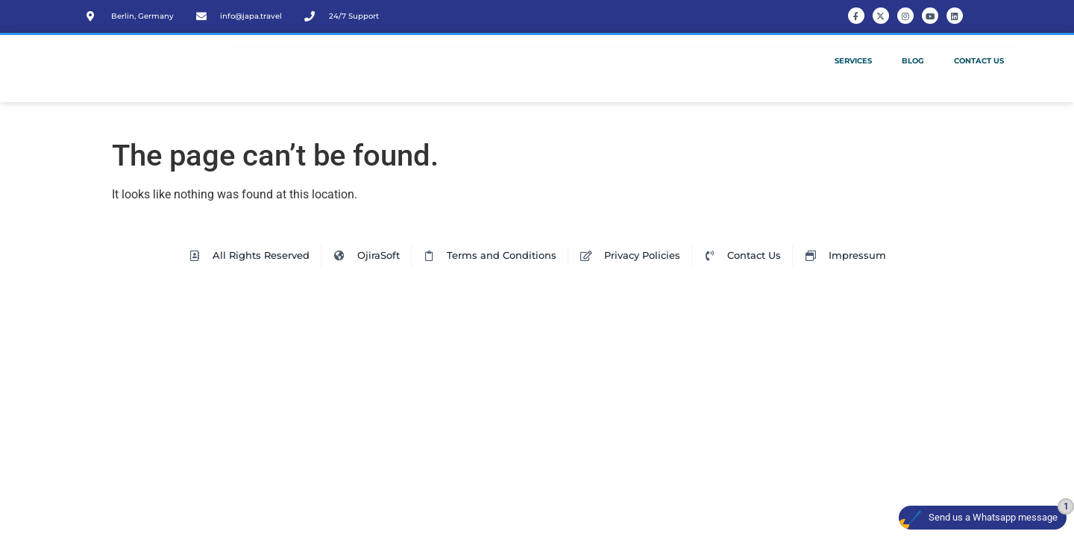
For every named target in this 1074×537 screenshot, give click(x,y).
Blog (913, 61)
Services (853, 61)
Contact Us (979, 61)
